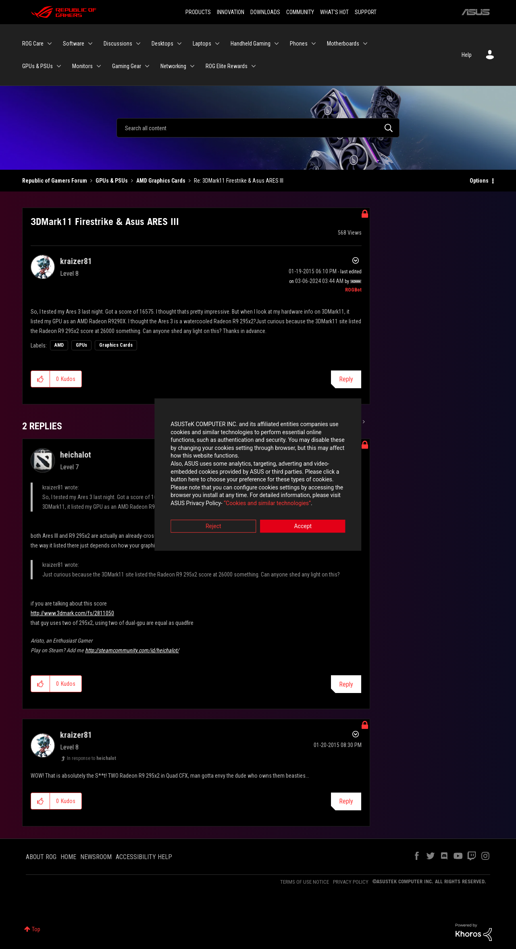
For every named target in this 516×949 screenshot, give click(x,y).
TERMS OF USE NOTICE (304, 882)
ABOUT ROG (41, 857)
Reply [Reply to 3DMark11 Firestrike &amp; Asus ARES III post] (346, 379)
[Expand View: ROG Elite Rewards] (254, 66)
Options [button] (479, 180)
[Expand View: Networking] (192, 66)
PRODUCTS (198, 12)
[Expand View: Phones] (314, 43)
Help (467, 55)
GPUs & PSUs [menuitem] (37, 66)
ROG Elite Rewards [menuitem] (227, 66)
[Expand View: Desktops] (179, 43)
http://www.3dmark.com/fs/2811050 (72, 613)
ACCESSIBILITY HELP (144, 857)
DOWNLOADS (265, 12)
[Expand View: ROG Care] (50, 43)
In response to (91, 758)
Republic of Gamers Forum (54, 180)
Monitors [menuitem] (82, 66)
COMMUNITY (300, 12)
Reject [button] (213, 519)
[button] (40, 379)
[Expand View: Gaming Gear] (147, 66)
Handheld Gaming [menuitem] (250, 43)
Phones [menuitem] (299, 43)
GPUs (81, 345)
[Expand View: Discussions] (138, 43)
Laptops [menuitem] (202, 43)
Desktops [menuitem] (162, 43)
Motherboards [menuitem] (343, 43)
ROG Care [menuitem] (33, 43)
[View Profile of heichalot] (75, 455)
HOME (68, 857)
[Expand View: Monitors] (99, 66)
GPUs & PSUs (112, 180)
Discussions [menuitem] (118, 43)
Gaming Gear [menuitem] (126, 66)
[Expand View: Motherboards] (365, 43)
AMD (59, 345)
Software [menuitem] (73, 43)
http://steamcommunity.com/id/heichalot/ (132, 650)
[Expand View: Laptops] (217, 43)
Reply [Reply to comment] (346, 684)
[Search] (258, 127)
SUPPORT (366, 12)
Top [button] (36, 929)
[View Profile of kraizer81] (76, 261)
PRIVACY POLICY (350, 882)
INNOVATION (230, 12)
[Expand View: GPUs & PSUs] (59, 66)
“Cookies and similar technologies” (205, 496)
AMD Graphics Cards (160, 180)
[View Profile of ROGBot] (353, 290)
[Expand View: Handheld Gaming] (277, 43)
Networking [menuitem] (173, 66)
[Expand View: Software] (90, 43)
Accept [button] (303, 519)
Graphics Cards (116, 345)
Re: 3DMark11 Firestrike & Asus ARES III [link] (238, 180)
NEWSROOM (96, 857)
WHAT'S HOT (334, 12)
